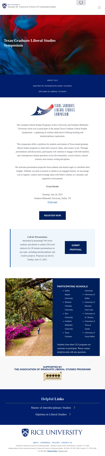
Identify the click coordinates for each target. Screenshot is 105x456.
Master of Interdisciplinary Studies (52, 86)
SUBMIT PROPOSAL (76, 247)
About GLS (52, 80)
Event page (52, 202)
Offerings (45, 443)
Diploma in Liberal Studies (52, 91)
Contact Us (66, 443)
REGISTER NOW (52, 215)
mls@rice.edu (63, 352)
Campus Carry (63, 451)
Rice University (14, 4)
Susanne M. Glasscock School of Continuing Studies (32, 6)
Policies (56, 443)
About (36, 443)
